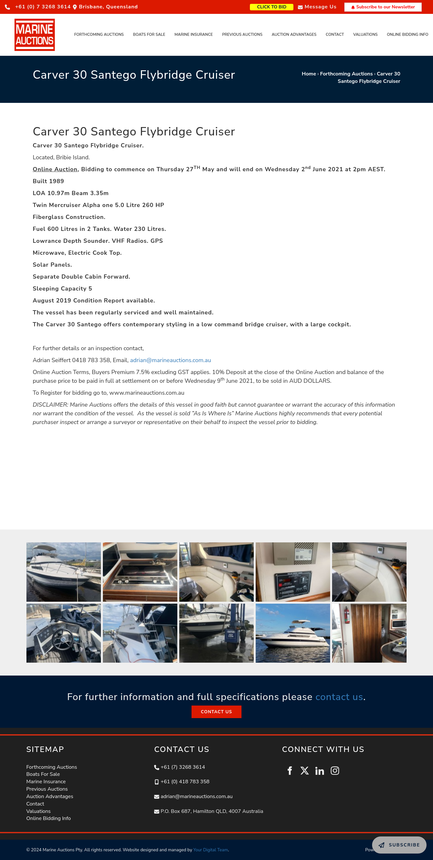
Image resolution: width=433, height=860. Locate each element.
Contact (335, 34)
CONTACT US (216, 709)
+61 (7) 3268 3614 (183, 767)
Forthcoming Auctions (99, 34)
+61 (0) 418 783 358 (185, 781)
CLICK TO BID (282, 6)
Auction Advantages (294, 34)
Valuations (365, 34)
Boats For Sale (149, 34)
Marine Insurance (193, 34)
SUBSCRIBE (386, 840)
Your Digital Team (210, 850)
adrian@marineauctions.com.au (170, 360)
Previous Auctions (242, 34)
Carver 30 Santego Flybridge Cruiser (369, 77)
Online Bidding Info (407, 34)
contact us (339, 697)
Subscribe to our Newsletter (383, 7)
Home (309, 73)
